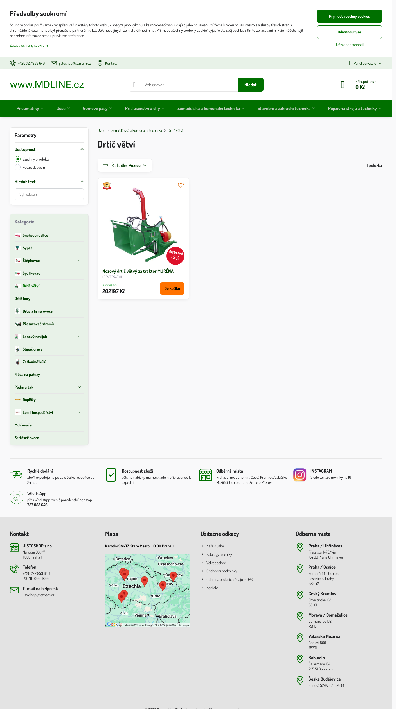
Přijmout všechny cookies (349, 16)
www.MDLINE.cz (47, 85)
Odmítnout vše (349, 32)
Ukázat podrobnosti (349, 44)
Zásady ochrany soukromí (29, 45)
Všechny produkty (32, 159)
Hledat (250, 84)
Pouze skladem (30, 167)
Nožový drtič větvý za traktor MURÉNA (138, 271)
